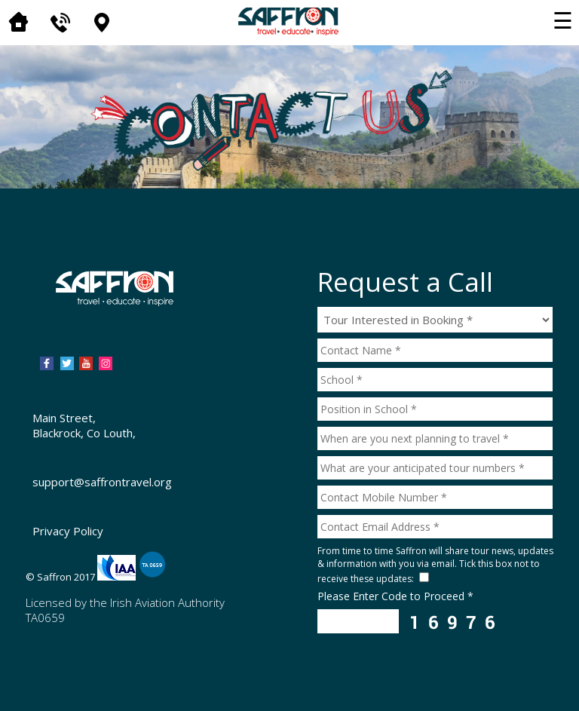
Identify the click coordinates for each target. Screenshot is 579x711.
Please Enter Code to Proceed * (395, 596)
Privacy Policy (67, 530)
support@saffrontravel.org (102, 481)
